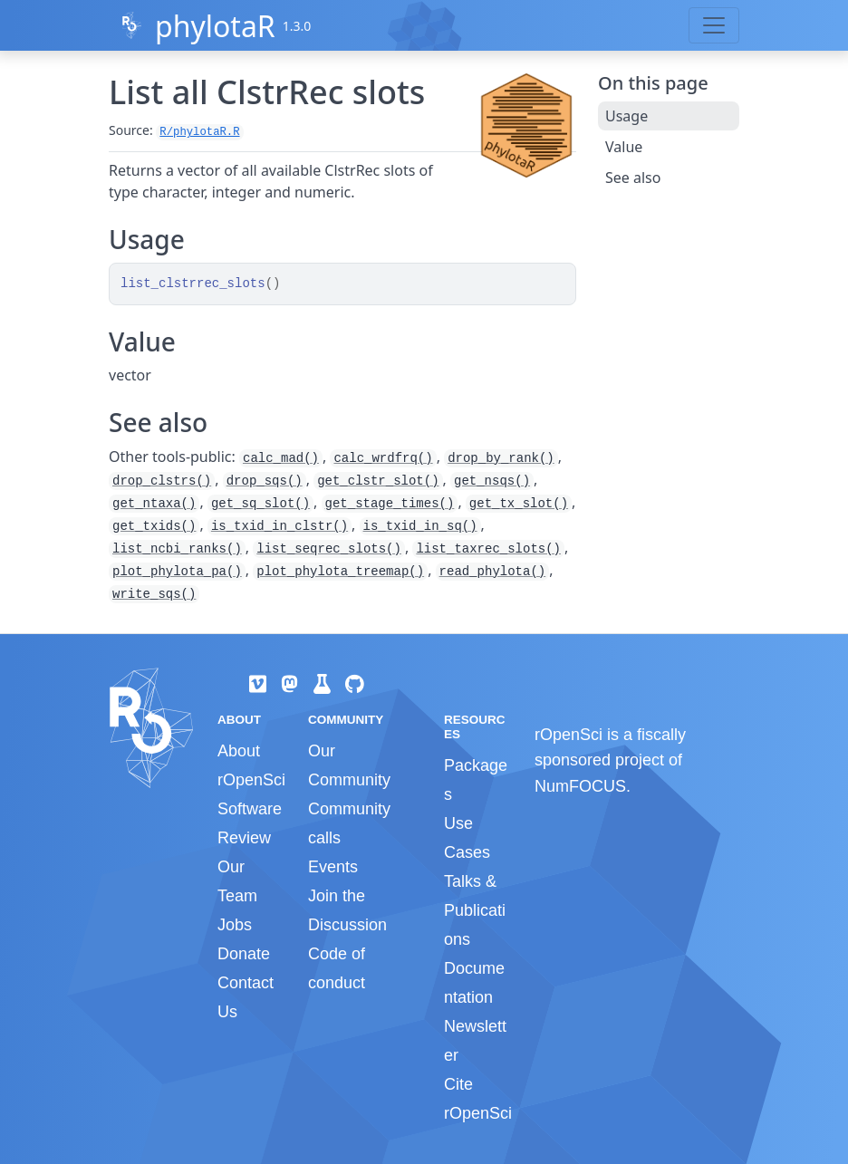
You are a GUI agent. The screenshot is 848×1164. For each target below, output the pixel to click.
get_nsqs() (492, 481)
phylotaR (215, 25)
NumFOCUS (580, 786)
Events (333, 867)
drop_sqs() (264, 481)
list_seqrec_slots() (328, 549)
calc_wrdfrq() (382, 458)
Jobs (234, 925)
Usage (626, 116)
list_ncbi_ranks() (177, 549)
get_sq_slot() (260, 503)
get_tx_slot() (518, 503)
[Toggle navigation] (714, 25)
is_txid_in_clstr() (279, 526)
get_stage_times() (390, 503)
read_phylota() (492, 571)
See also (632, 178)
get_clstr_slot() (377, 481)
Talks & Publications (475, 910)
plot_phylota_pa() (177, 571)
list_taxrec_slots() (488, 549)
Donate (243, 954)
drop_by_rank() (501, 458)
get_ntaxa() (154, 503)
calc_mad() (281, 458)
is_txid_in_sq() (420, 526)
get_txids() (154, 526)
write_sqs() (154, 594)
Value (623, 147)
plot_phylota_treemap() (340, 571)
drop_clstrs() (161, 481)
